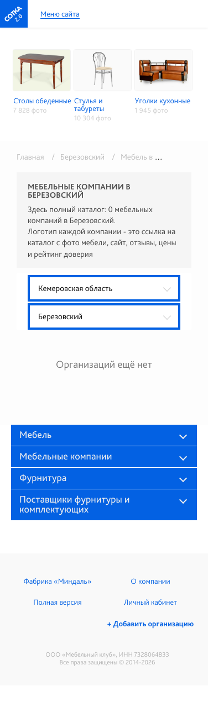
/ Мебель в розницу (145, 157)
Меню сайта (60, 14)
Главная (30, 157)
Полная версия (57, 602)
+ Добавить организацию (150, 624)
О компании (150, 581)
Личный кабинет (150, 602)
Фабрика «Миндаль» (58, 581)
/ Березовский (76, 157)
